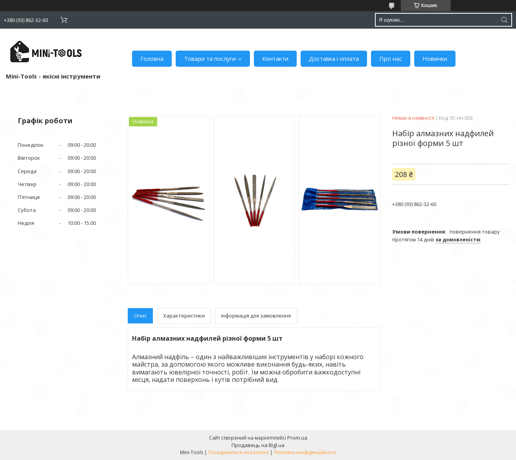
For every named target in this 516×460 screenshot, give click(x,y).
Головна (151, 58)
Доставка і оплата (334, 58)
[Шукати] (504, 20)
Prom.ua (297, 437)
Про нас (390, 58)
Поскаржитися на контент (238, 452)
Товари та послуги (210, 58)
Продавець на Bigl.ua (258, 445)
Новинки (434, 58)
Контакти (275, 58)
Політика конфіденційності (305, 452)
